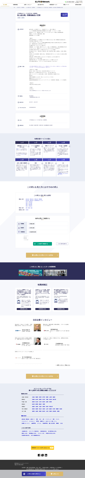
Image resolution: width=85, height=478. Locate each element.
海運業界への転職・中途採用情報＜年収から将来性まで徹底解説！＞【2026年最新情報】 (30, 272)
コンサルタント (32, 421)
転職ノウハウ (66, 4)
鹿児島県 (54, 411)
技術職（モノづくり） (26, 423)
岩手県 (43, 397)
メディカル (39, 423)
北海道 (33, 397)
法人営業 (30, 203)
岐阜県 (33, 404)
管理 (37, 419)
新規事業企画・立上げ (39, 200)
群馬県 (40, 399)
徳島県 (50, 408)
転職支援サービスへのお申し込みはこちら (42, 448)
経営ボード (33, 419)
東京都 (27, 209)
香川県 (54, 408)
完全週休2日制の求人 (26, 435)
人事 (43, 419)
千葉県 (47, 399)
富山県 (37, 401)
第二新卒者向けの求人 (52, 431)
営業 (26, 203)
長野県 (50, 401)
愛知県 (40, 404)
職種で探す (24, 415)
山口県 (47, 408)
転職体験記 (15, 4)
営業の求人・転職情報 (20, 7)
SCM (27, 201)
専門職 (37, 421)
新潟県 (33, 401)
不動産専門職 (44, 423)
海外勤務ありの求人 (32, 433)
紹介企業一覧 (40, 4)
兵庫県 (43, 406)
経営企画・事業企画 (29, 199)
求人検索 (5, 4)
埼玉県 (43, 399)
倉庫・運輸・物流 (29, 207)
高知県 (61, 408)
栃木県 (37, 399)
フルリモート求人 (41, 433)
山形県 (50, 397)
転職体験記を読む (24, 308)
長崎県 (40, 411)
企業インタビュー (28, 4)
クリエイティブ (25, 421)
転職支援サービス (53, 4)
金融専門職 (33, 423)
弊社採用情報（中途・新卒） (35, 467)
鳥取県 (33, 408)
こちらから (22, 154)
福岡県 (33, 411)
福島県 (54, 397)
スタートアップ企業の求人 (34, 431)
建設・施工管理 (52, 423)
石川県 (40, 401)
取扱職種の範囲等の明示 (40, 469)
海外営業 (30, 204)
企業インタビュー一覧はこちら (63, 365)
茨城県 (33, 399)
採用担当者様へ (78, 4)
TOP (14, 7)
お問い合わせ (56, 469)
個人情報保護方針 (30, 469)
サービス (57, 419)
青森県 (37, 397)
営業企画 (30, 205)
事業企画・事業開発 (38, 199)
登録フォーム (18, 148)
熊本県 (43, 411)
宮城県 (47, 397)
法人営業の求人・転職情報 (30, 7)
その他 (61, 423)
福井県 (43, 401)
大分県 (47, 411)
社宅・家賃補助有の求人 (35, 435)
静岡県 (37, 404)
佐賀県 (37, 411)
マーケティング (48, 419)
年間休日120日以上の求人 (50, 433)
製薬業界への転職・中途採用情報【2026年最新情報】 (55, 272)
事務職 (57, 423)
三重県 (43, 404)
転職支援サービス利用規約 (55, 467)
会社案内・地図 (25, 467)
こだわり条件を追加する (62, 243)
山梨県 (47, 401)
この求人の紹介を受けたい (64, 15)
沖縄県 (58, 411)
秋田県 (40, 397)
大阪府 (40, 406)
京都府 (37, 406)
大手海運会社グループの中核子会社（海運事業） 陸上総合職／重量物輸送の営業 (50, 7)
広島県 (43, 408)
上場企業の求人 (25, 431)
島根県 (37, 408)
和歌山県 (51, 406)
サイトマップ (49, 469)
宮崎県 (50, 411)
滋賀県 (33, 406)
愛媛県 (57, 408)
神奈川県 (54, 399)
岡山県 (40, 408)
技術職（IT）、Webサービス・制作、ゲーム (48, 421)
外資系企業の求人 (43, 431)
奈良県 (47, 406)
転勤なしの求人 (25, 433)
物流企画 (30, 201)
